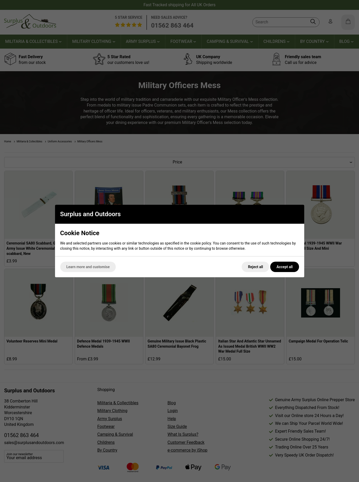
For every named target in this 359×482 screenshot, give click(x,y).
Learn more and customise (88, 267)
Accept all (284, 267)
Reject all (255, 267)
